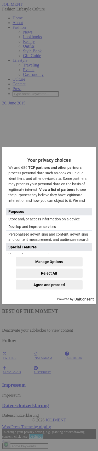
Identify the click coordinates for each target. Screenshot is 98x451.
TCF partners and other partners (55, 167)
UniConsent (84, 299)
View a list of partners (57, 189)
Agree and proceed (49, 285)
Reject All (49, 273)
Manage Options (49, 262)
